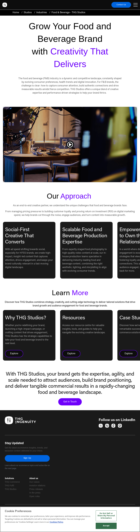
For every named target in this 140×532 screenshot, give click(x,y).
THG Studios (10, 489)
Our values (34, 482)
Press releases (36, 489)
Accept (106, 526)
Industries (41, 12)
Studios (28, 12)
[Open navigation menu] (135, 4)
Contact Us (121, 5)
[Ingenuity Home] (4, 5)
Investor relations (37, 486)
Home (16, 12)
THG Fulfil (9, 486)
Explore (16, 354)
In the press (34, 493)
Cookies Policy (56, 522)
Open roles (34, 497)
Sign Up (27, 458)
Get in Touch (72, 403)
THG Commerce (12, 482)
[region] (70, 519)
